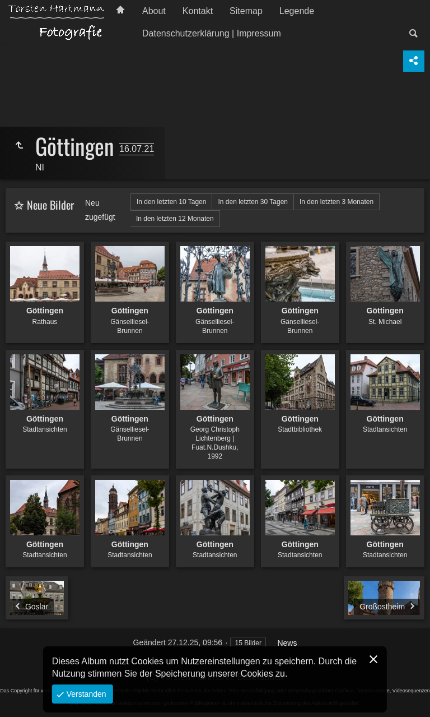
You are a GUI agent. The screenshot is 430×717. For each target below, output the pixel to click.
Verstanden (85, 694)
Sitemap (246, 11)
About (154, 11)
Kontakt (198, 11)
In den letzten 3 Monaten (336, 202)
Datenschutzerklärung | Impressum (211, 33)
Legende (296, 11)
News (287, 643)
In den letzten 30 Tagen (253, 202)
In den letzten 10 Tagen (172, 202)
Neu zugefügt (100, 209)
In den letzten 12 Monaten (175, 219)
